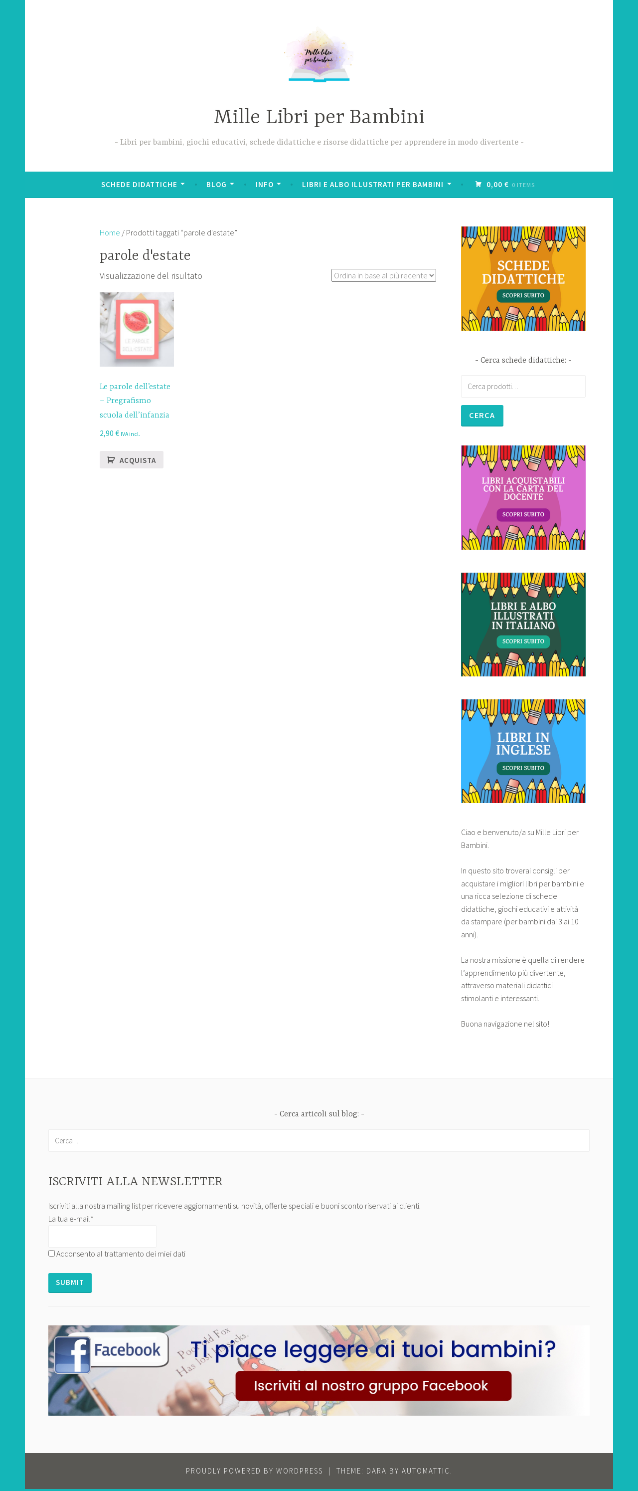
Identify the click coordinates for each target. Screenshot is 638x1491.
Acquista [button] (138, 460)
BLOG (217, 184)
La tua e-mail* (71, 1221)
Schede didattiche (140, 184)
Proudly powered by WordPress (254, 1473)
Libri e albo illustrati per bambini (374, 184)
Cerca (483, 416)
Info (266, 184)
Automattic (426, 1473)
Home (110, 232)
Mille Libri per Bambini (319, 118)
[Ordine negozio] (377, 275)
